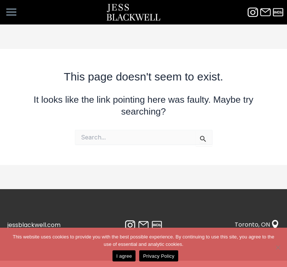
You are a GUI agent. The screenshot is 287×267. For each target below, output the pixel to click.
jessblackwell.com (34, 225)
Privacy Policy (158, 256)
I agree (124, 256)
